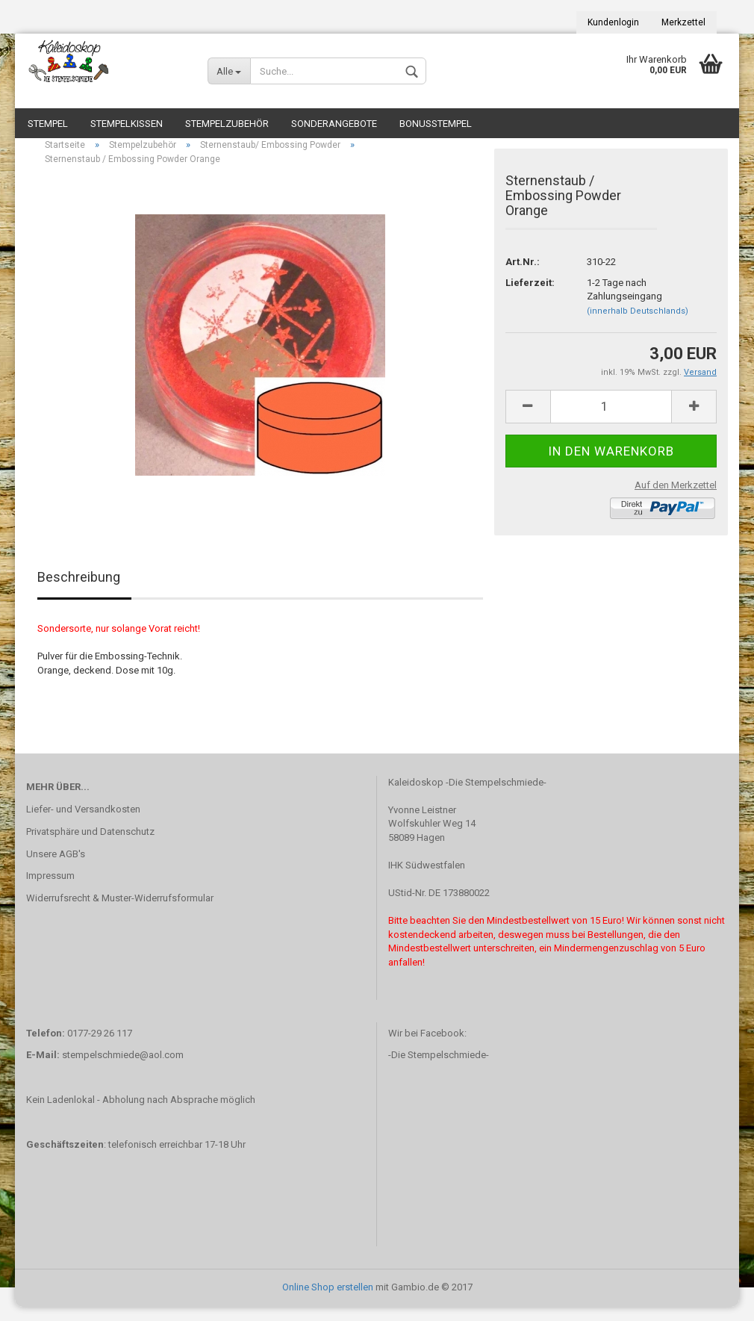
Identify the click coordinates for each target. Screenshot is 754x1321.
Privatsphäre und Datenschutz (90, 846)
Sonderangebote (334, 123)
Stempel (48, 123)
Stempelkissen (126, 123)
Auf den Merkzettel (676, 500)
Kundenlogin (613, 22)
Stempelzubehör (227, 123)
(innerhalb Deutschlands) (637, 326)
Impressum (50, 890)
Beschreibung (78, 592)
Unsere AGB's (55, 868)
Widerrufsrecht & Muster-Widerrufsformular (120, 913)
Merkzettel (683, 22)
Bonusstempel (435, 123)
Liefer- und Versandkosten (83, 824)
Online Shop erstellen (327, 1301)
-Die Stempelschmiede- (438, 1069)
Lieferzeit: (530, 297)
